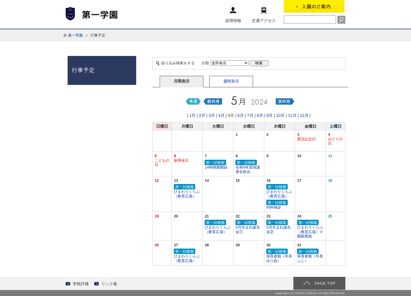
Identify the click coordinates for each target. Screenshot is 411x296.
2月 (202, 115)
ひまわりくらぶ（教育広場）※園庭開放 (310, 229)
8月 (260, 115)
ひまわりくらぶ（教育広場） (187, 191)
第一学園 (75, 35)
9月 (269, 115)
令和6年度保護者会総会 (248, 167)
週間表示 (231, 81)
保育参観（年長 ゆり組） (281, 256)
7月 (250, 115)
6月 (240, 115)
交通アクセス (264, 15)
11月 (292, 115)
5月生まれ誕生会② (279, 227)
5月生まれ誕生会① (248, 227)
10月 (280, 115)
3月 (212, 115)
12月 (304, 115)
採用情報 (233, 15)
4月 (221, 115)
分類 (205, 63)
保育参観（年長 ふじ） (312, 256)
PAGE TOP (325, 283)
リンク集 (109, 283)
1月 (192, 115)
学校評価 (81, 283)
